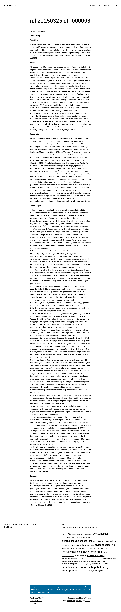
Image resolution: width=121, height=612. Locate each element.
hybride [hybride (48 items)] (104, 548)
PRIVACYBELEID (36, 601)
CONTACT (33, 604)
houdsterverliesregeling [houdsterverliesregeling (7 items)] (94, 548)
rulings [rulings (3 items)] (103, 561)
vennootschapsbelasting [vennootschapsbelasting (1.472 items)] (93, 567)
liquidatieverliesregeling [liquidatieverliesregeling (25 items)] (70, 559)
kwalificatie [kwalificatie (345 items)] (80, 555)
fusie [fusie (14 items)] (77, 548)
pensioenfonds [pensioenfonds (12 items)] (85, 561)
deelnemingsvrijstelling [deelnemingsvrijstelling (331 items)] (74, 545)
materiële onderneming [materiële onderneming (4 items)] (84, 558)
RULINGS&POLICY (10, 5)
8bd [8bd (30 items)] (66, 534)
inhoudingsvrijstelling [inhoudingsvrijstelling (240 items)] (91, 551)
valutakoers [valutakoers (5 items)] (107, 564)
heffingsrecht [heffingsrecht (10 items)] (83, 548)
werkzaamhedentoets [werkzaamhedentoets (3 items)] (83, 571)
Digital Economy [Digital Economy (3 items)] (90, 545)
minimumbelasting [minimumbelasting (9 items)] (96, 558)
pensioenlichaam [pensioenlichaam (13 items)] (96, 561)
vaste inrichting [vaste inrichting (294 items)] (70, 567)
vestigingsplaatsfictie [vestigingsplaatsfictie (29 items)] (69, 571)
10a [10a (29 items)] (69, 534)
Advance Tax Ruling (29, 525)
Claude (87, 601)
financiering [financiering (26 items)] (70, 548)
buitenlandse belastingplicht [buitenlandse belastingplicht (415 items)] (77, 541)
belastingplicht (67, 527)
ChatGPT (79, 601)
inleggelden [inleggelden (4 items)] (105, 552)
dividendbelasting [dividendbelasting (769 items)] (105, 544)
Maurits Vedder (85, 598)
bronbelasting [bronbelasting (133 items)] (87, 537)
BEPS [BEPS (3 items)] (78, 537)
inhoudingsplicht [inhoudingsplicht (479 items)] (71, 551)
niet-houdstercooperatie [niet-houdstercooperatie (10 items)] (110, 558)
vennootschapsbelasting (89, 527)
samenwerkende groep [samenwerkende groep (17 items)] (69, 564)
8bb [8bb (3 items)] (63, 534)
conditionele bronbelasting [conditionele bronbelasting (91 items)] (104, 541)
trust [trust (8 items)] (102, 564)
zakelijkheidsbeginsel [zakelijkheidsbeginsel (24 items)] (96, 571)
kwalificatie (76, 527)
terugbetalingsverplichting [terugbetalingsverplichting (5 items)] (84, 564)
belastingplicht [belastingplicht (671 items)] (101, 533)
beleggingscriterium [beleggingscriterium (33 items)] (69, 537)
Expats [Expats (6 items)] (64, 548)
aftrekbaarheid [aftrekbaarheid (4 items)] (88, 534)
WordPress (71, 601)
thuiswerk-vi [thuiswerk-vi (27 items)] (96, 564)
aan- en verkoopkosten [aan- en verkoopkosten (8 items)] (78, 534)
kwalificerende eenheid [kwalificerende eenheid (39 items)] (95, 556)
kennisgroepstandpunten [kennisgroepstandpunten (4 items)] (68, 556)
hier (52, 590)
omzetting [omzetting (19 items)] (76, 561)
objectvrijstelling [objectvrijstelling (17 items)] (67, 561)
